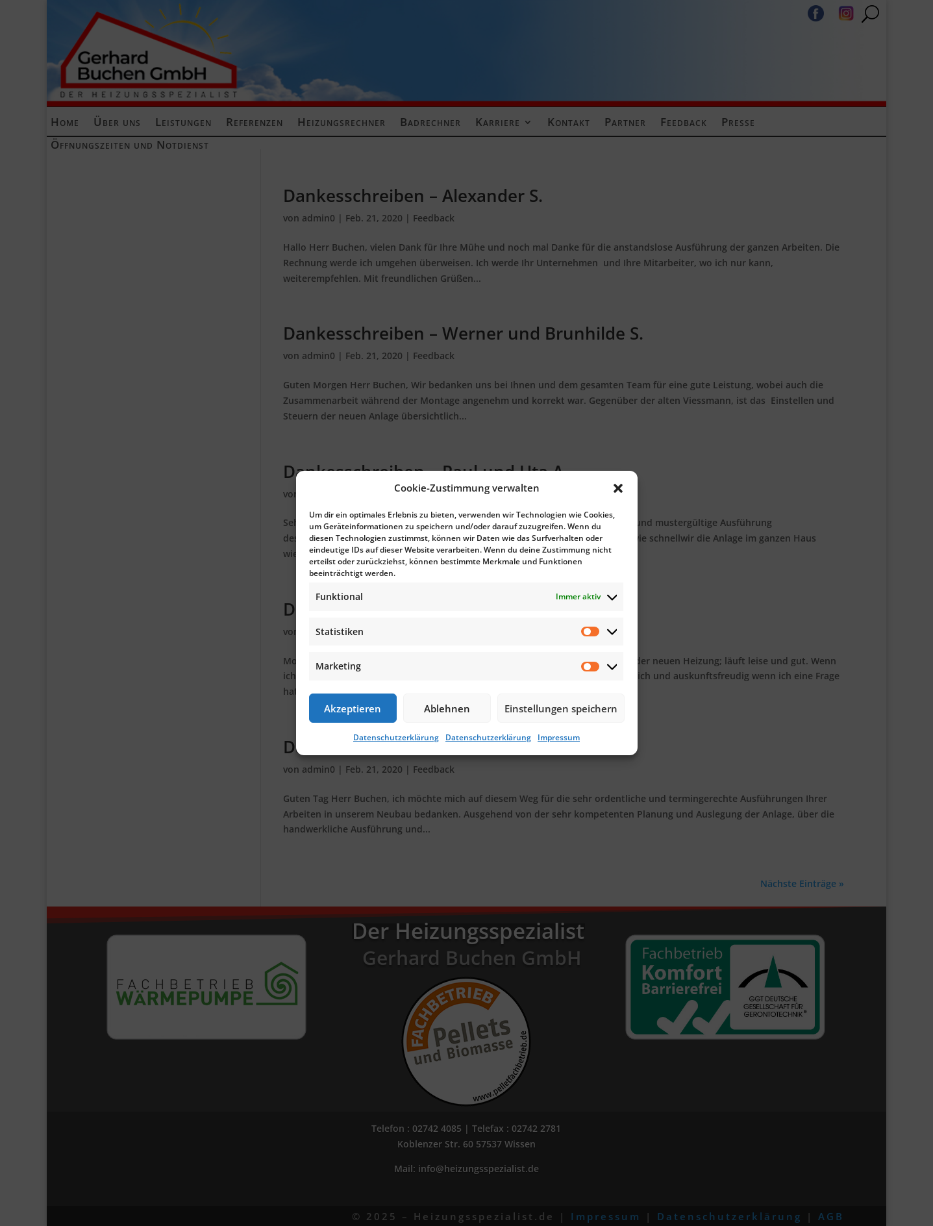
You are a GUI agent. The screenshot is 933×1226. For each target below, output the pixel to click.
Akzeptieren (352, 708)
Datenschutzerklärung (396, 737)
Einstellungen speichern (560, 708)
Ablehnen (447, 708)
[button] (618, 488)
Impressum (559, 737)
